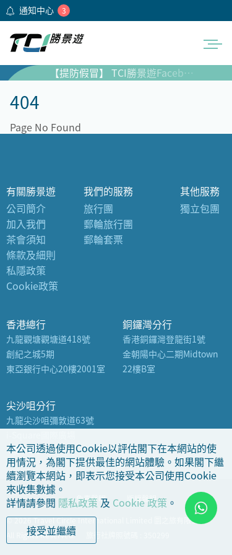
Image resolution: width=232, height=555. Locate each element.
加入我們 (26, 223)
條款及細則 (31, 254)
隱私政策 (78, 502)
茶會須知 (26, 239)
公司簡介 (26, 208)
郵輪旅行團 (108, 223)
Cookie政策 (32, 285)
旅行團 (98, 208)
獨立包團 (200, 208)
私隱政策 (26, 270)
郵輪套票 (103, 239)
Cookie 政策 (140, 502)
